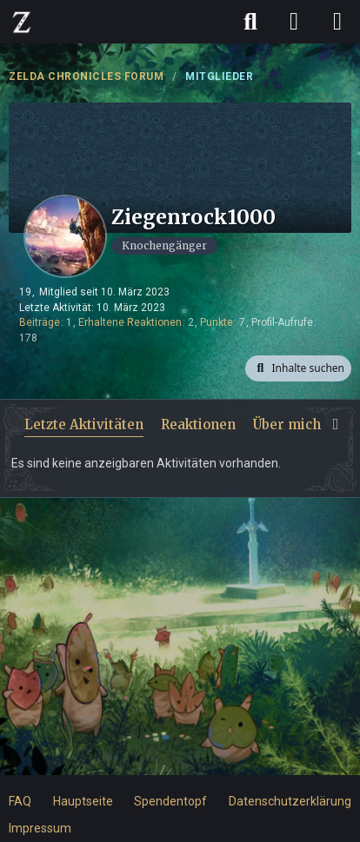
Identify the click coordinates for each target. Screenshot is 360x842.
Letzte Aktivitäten (83, 424)
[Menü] (337, 21)
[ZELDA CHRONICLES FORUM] (21, 21)
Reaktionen (198, 424)
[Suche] (250, 21)
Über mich (287, 424)
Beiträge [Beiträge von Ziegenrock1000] (39, 322)
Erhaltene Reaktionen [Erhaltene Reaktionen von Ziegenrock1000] (130, 322)
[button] (298, 368)
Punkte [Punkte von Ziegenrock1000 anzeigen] (216, 322)
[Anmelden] (294, 21)
